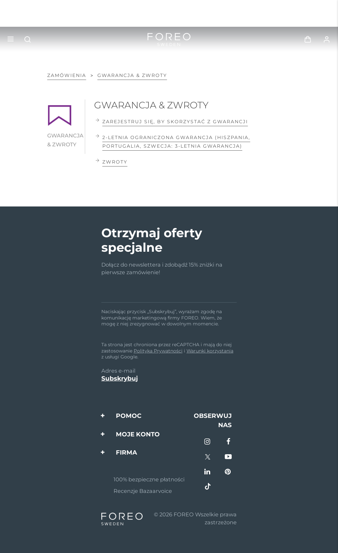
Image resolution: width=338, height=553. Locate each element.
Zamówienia (66, 75)
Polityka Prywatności (158, 350)
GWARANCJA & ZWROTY (132, 75)
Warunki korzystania (209, 350)
